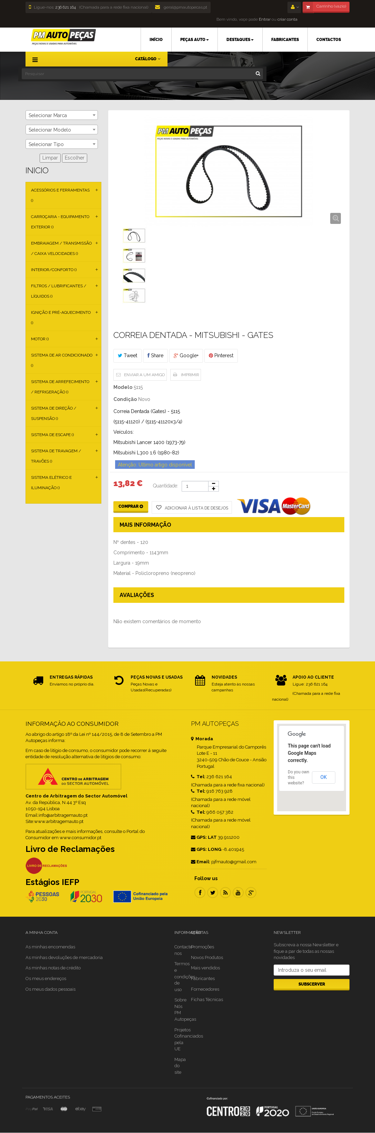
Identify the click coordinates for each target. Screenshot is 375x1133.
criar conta (287, 19)
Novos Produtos (207, 957)
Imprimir (190, 374)
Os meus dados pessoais (50, 989)
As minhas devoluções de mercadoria (64, 957)
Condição (125, 399)
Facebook (199, 892)
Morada (202, 738)
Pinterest (221, 355)
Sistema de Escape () (52, 434)
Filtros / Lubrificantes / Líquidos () (58, 291)
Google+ (186, 355)
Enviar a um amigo (144, 374)
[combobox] (62, 115)
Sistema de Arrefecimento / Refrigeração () (60, 386)
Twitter (212, 892)
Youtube (238, 892)
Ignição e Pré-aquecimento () (61, 317)
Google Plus (250, 892)
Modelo (122, 387)
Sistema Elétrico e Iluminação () (51, 482)
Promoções (202, 946)
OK (324, 777)
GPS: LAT (204, 837)
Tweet (127, 355)
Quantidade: (165, 485)
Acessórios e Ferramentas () (60, 195)
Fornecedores (205, 989)
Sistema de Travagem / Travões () (56, 456)
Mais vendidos (205, 967)
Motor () (40, 339)
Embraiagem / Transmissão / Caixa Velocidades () (61, 248)
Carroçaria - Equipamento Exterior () (60, 221)
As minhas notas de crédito (53, 967)
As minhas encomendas (50, 946)
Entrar (264, 19)
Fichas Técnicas (207, 999)
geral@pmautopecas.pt (181, 7)
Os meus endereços (46, 978)
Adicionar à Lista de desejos (196, 508)
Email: (200, 861)
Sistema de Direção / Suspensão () (53, 413)
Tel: (198, 776)
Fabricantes (203, 978)
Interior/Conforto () (54, 269)
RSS (225, 892)
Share (155, 355)
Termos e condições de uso (184, 976)
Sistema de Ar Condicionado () (61, 360)
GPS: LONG (206, 849)
